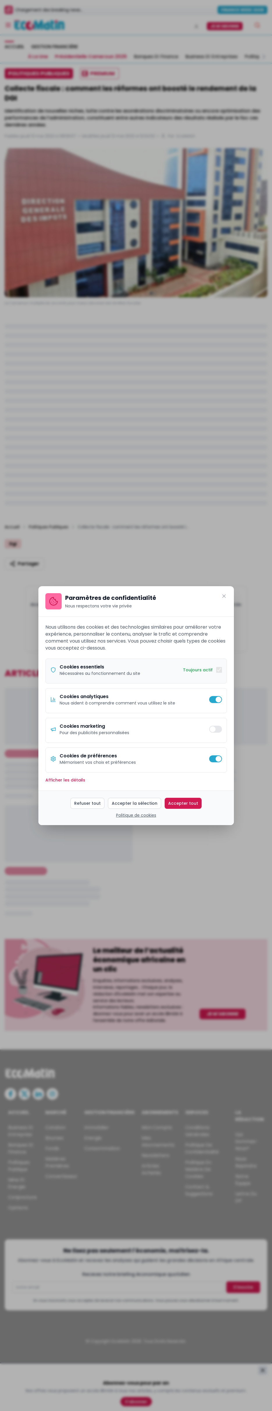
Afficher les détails (65, 780)
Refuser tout (87, 803)
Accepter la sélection (134, 803)
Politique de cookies (136, 815)
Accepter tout (183, 803)
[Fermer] (224, 596)
